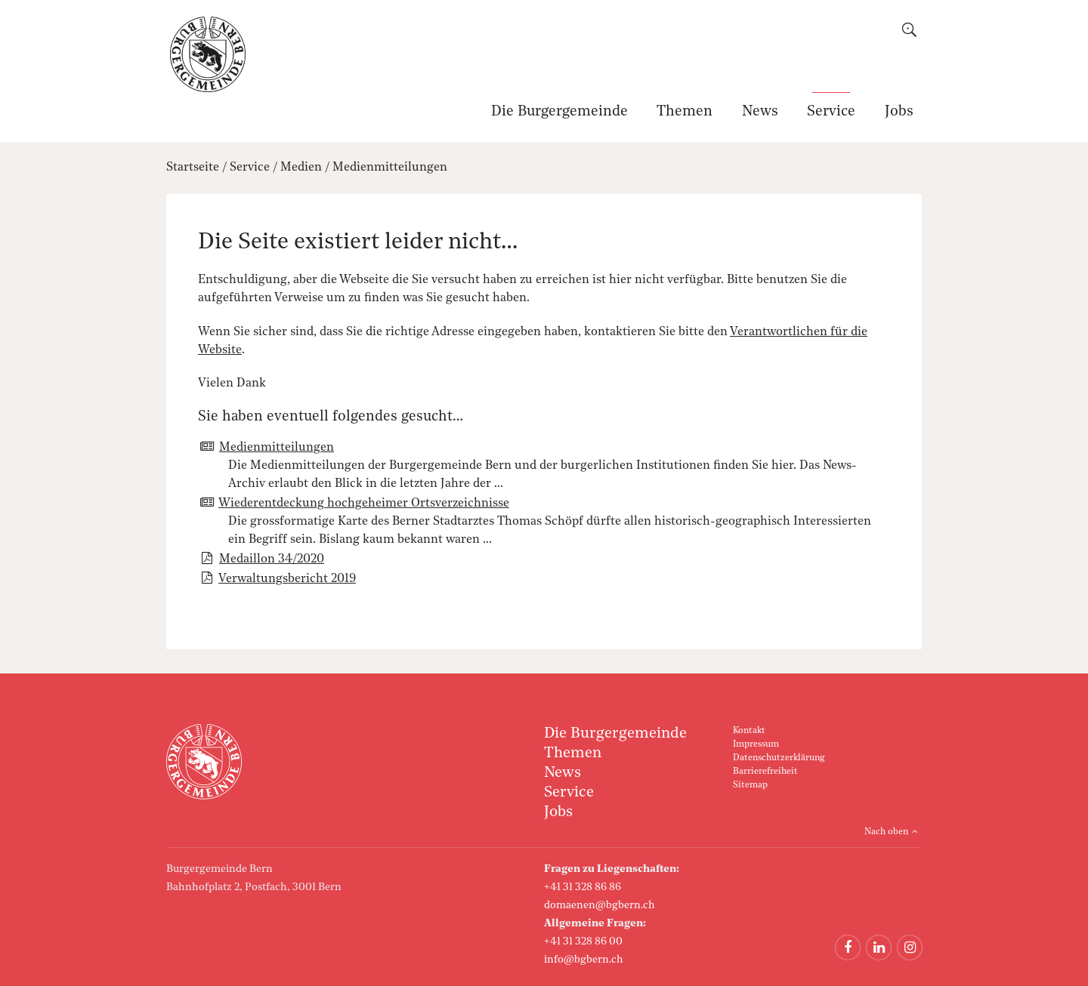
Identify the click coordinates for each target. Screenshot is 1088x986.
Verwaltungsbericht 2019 (287, 579)
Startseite (192, 168)
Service (831, 112)
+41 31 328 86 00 (583, 941)
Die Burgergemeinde (559, 112)
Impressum (756, 744)
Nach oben (886, 832)
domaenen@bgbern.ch (599, 905)
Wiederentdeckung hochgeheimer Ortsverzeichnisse (363, 504)
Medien (301, 168)
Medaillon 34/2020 (271, 559)
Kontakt (749, 730)
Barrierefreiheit (765, 771)
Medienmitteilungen (389, 168)
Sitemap (750, 785)
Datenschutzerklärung (778, 758)
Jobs (899, 112)
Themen (684, 112)
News (760, 112)
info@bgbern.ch (583, 959)
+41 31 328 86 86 (582, 887)
